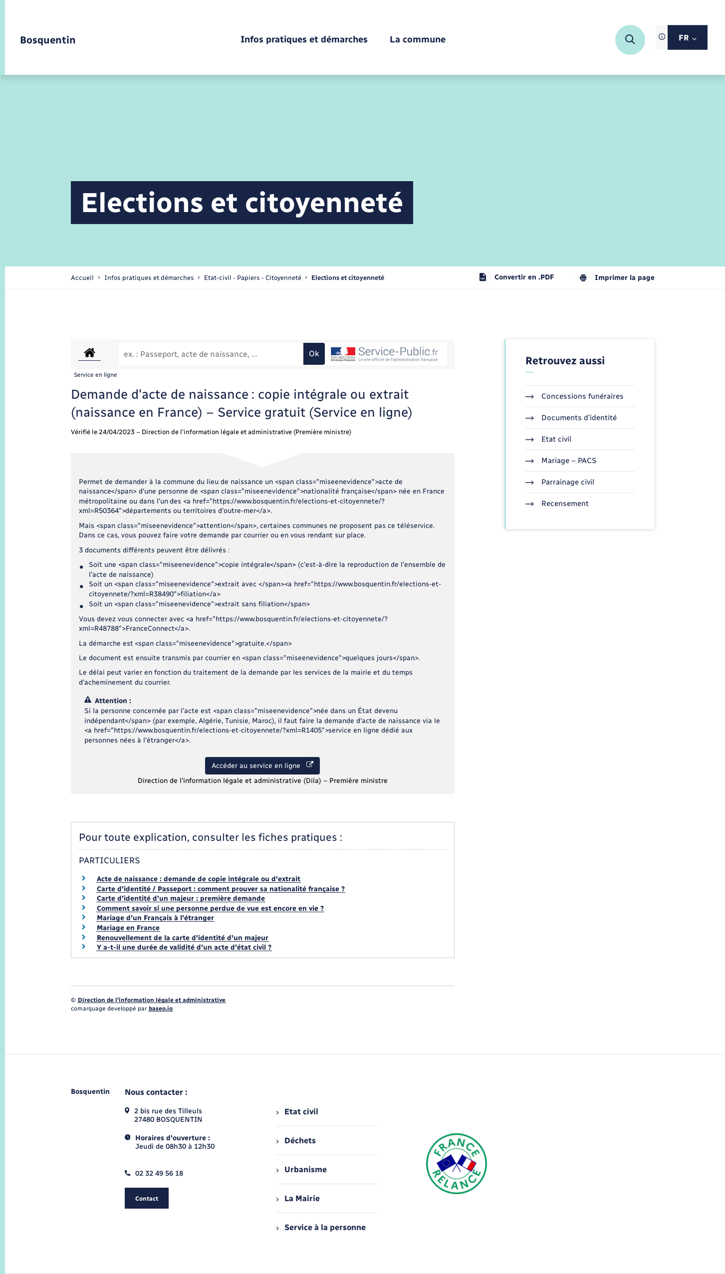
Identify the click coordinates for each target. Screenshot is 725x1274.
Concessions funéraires (574, 396)
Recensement (557, 503)
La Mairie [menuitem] (297, 1198)
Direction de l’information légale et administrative (152, 1000)
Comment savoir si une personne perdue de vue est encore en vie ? (210, 908)
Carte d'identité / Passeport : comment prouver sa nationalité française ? (221, 889)
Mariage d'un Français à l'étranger (155, 918)
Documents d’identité (571, 417)
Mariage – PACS (560, 460)
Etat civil (548, 439)
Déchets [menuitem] (295, 1140)
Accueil (82, 277)
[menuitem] (304, 40)
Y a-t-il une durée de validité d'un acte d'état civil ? (184, 947)
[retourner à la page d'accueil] (48, 40)
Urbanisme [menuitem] (301, 1169)
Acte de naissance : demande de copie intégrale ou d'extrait (198, 879)
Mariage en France (128, 928)
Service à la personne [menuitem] (320, 1227)
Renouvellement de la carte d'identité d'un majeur (182, 938)
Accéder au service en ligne (262, 765)
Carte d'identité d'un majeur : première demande (181, 898)
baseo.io (161, 1008)
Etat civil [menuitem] (297, 1111)
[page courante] (347, 277)
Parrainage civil (559, 482)
